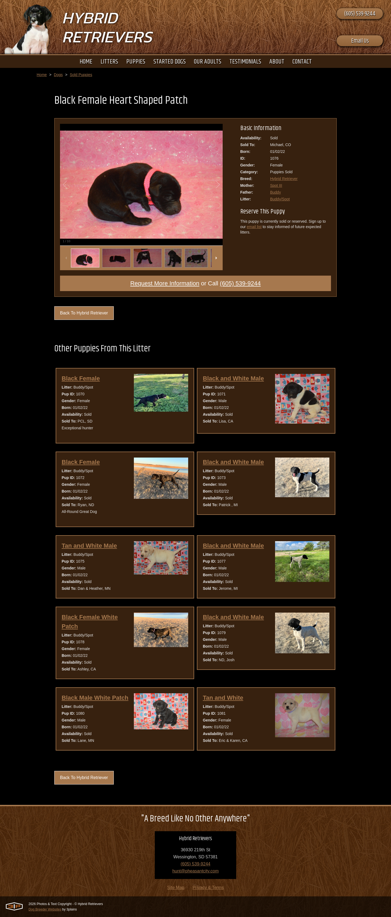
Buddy (275, 192)
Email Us (360, 41)
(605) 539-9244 (360, 13)
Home (42, 75)
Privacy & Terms (208, 887)
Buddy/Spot (280, 199)
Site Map (175, 887)
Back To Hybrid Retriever (84, 313)
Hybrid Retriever (284, 179)
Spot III (276, 185)
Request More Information (164, 283)
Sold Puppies (81, 75)
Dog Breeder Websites (45, 909)
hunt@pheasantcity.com (195, 871)
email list (254, 227)
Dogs (58, 75)
